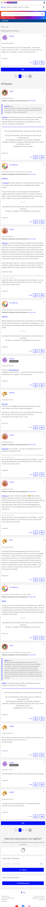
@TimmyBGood (14, 370)
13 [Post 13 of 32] (4, 750)
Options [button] (3, 27)
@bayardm (5, 449)
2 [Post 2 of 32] (4, 153)
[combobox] (20, 14)
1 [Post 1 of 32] (4, 58)
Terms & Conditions (40, 896)
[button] (43, 35)
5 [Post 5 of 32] (4, 347)
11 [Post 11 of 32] (4, 633)
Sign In (44, 3)
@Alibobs (6, 106)
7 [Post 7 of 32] (4, 423)
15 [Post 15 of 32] (4, 812)
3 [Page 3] (25, 76)
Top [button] (24, 892)
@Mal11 (4, 601)
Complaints (4, 899)
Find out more (32, 100)
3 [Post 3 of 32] (4, 217)
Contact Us (42, 899)
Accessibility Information (38, 898)
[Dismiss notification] (43, 7)
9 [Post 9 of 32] (4, 528)
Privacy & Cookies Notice (7, 898)
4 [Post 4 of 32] (4, 291)
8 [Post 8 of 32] (4, 470)
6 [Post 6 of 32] (4, 381)
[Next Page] (30, 76)
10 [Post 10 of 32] (4, 575)
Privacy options (5, 896)
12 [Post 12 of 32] (4, 714)
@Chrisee (5, 404)
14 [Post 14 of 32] (4, 780)
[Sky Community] (10, 2)
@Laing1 (6, 183)
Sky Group (4, 901)
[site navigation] (2, 2)
